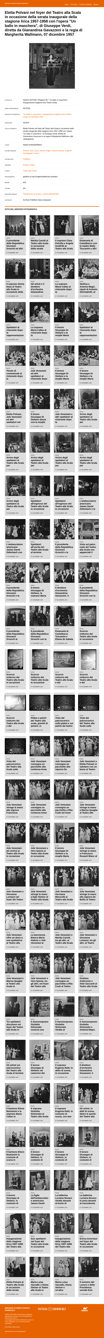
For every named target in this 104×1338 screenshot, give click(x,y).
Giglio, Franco (51, 151)
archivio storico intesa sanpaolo (22, 4)
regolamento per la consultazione (15, 1331)
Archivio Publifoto (85, 4)
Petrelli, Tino (28, 151)
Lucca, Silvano (40, 151)
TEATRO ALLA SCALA (32, 194)
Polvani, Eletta (29, 165)
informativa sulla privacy (12, 1327)
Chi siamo (74, 4)
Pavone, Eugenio (65, 151)
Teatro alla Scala (30, 171)
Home (67, 4)
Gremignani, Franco (31, 153)
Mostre (95, 4)
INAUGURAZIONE (51, 194)
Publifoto (26, 159)
